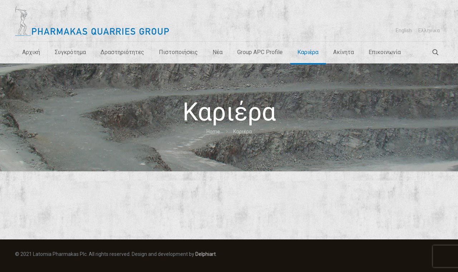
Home (213, 131)
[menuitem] (404, 30)
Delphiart (205, 254)
